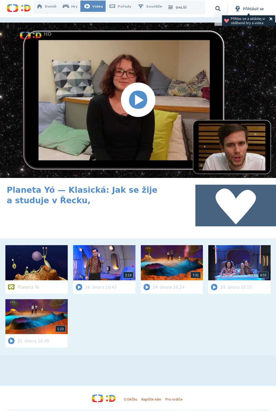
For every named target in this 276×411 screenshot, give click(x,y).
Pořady (123, 9)
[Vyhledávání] (218, 8)
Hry (74, 9)
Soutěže (153, 9)
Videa (97, 9)
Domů (50, 9)
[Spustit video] (138, 100)
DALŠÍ (180, 9)
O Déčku (130, 399)
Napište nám (151, 399)
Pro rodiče (173, 399)
